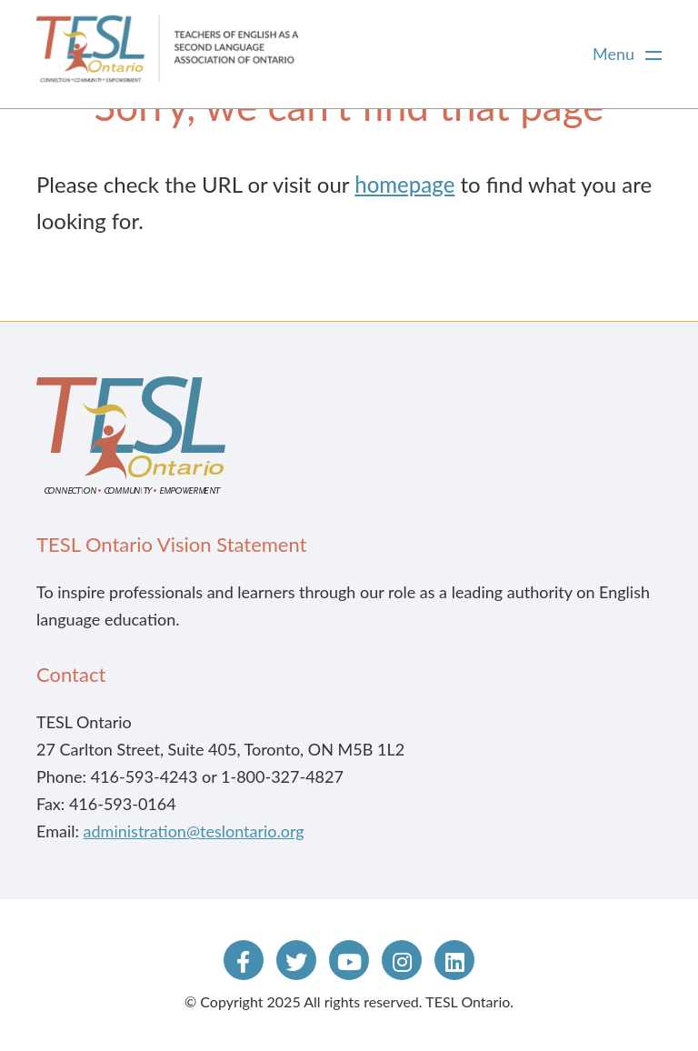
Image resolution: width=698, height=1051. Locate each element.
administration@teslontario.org (194, 831)
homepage (404, 184)
